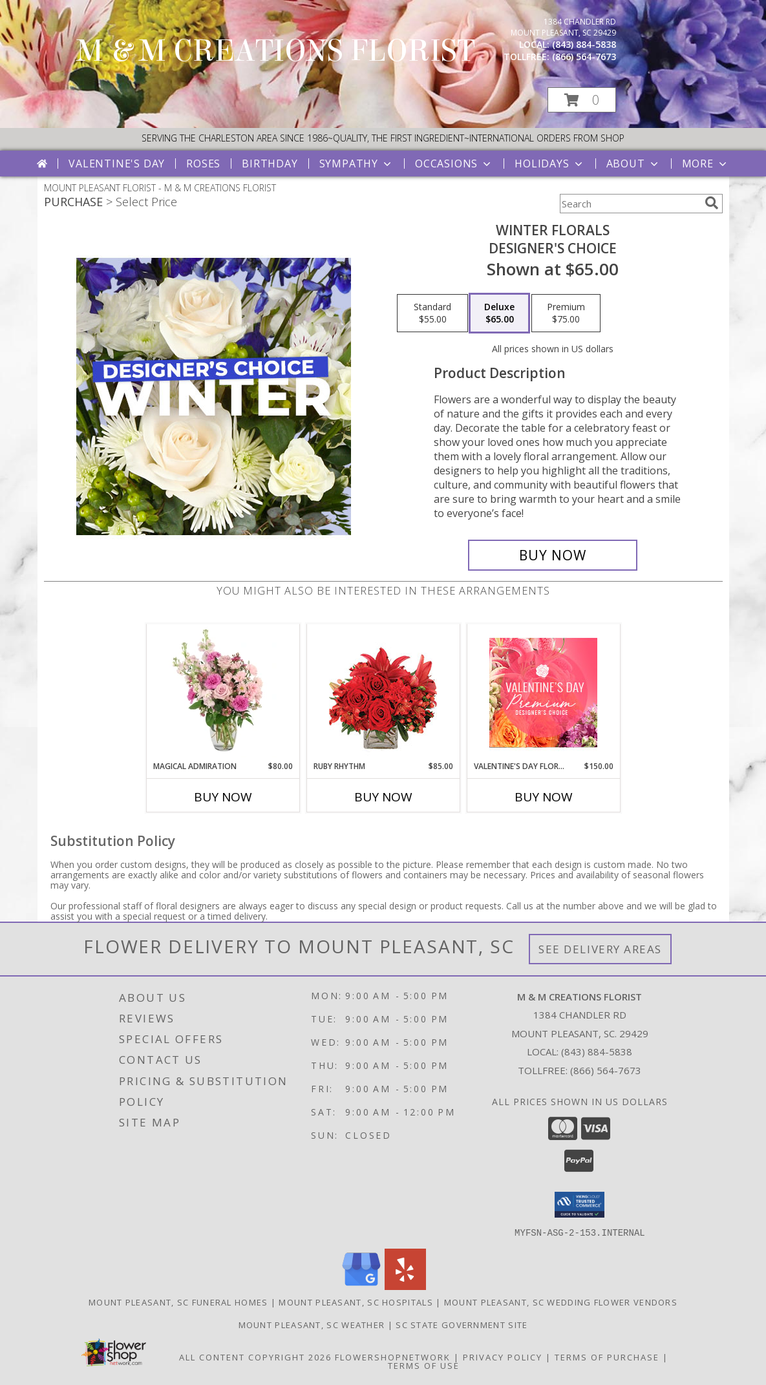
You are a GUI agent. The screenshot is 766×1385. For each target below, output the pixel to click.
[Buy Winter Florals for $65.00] (553, 555)
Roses (203, 163)
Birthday (269, 163)
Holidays (549, 163)
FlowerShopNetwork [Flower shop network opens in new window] (393, 1356)
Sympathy (356, 163)
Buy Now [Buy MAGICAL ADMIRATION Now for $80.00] (223, 796)
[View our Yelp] (405, 1286)
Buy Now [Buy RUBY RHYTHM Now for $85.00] (383, 796)
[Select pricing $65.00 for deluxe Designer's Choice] (499, 313)
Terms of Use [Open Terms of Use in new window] (424, 1365)
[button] (582, 99)
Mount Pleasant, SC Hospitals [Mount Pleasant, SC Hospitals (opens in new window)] (355, 1301)
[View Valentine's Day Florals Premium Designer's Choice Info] (543, 692)
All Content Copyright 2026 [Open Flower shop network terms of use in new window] (255, 1356)
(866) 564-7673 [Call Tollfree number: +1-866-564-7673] (605, 1070)
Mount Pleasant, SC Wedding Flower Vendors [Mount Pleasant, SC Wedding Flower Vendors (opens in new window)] (560, 1301)
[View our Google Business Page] (361, 1286)
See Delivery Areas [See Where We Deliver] (600, 949)
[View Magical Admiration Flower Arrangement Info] (223, 692)
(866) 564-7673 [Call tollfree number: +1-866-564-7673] (584, 56)
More (705, 163)
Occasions (454, 163)
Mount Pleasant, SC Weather (312, 1324)
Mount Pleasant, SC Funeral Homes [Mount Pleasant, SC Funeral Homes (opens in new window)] (178, 1301)
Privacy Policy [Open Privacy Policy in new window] (502, 1356)
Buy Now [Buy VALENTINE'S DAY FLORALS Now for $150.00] (544, 796)
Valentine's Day (117, 163)
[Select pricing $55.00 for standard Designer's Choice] (432, 313)
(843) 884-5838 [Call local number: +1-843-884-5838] (584, 44)
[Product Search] (629, 204)
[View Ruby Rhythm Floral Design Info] (383, 692)
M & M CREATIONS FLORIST (275, 51)
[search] (711, 203)
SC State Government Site (461, 1324)
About (633, 163)
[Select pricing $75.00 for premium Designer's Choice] (566, 313)
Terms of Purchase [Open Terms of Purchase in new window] (607, 1356)
